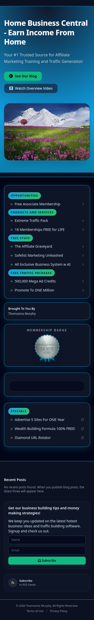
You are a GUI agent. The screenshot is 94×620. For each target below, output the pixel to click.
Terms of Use (35, 611)
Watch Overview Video (30, 88)
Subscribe (47, 560)
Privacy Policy (58, 611)
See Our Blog (23, 76)
